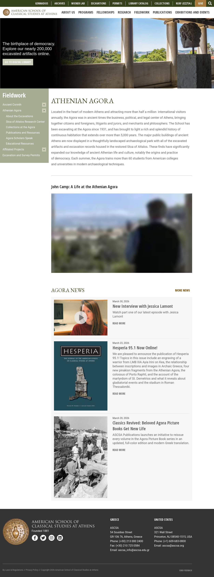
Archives (59, 3)
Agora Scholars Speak (19, 138)
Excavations (98, 3)
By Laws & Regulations (13, 570)
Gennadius (41, 3)
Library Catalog (138, 3)
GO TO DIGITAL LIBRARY (18, 62)
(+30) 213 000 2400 (131, 541)
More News (182, 290)
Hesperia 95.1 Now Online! (135, 348)
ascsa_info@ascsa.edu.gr (133, 550)
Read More (119, 323)
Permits (117, 3)
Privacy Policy (32, 570)
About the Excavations (19, 116)
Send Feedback (185, 570)
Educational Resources (20, 143)
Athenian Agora (12, 110)
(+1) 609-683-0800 (174, 541)
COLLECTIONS (162, 3)
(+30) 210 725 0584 (128, 545)
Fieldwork (14, 95)
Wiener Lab (78, 3)
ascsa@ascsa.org (173, 545)
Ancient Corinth (12, 104)
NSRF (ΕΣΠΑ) (184, 3)
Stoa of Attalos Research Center (25, 121)
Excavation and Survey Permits (21, 155)
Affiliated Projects (13, 149)
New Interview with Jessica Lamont (143, 306)
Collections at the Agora (20, 127)
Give (200, 3)
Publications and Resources (23, 132)
